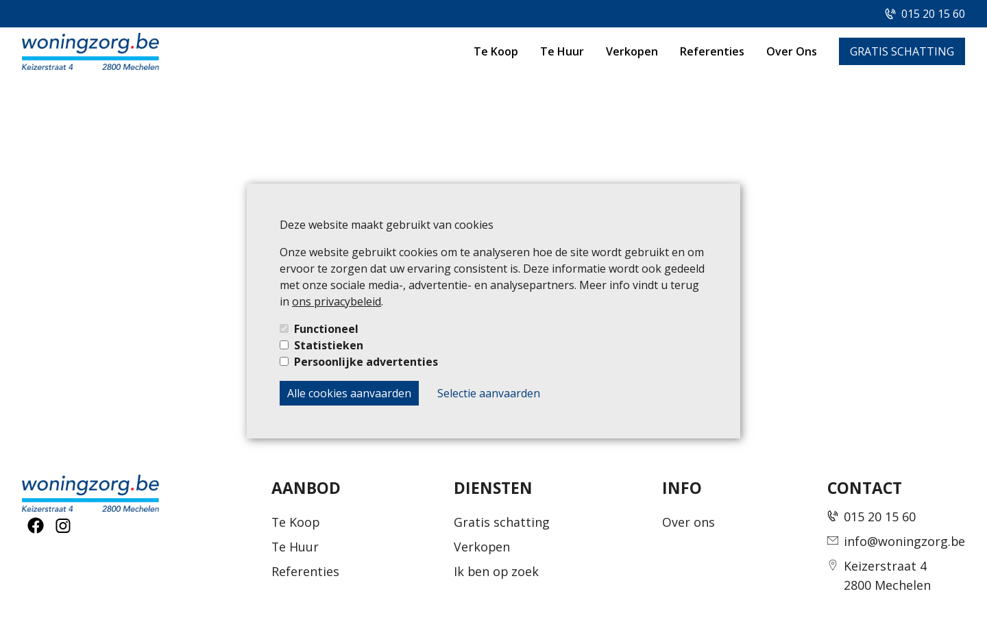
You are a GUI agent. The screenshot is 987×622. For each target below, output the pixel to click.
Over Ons (791, 51)
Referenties (712, 51)
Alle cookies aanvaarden (349, 393)
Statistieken (328, 345)
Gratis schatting (502, 522)
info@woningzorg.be (904, 541)
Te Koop (496, 51)
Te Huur (562, 51)
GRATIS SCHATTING (902, 51)
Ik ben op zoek (496, 571)
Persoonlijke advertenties (366, 361)
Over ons (688, 522)
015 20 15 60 (933, 13)
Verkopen (632, 51)
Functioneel (326, 328)
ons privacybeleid (336, 301)
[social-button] (35, 525)
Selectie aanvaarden (488, 393)
